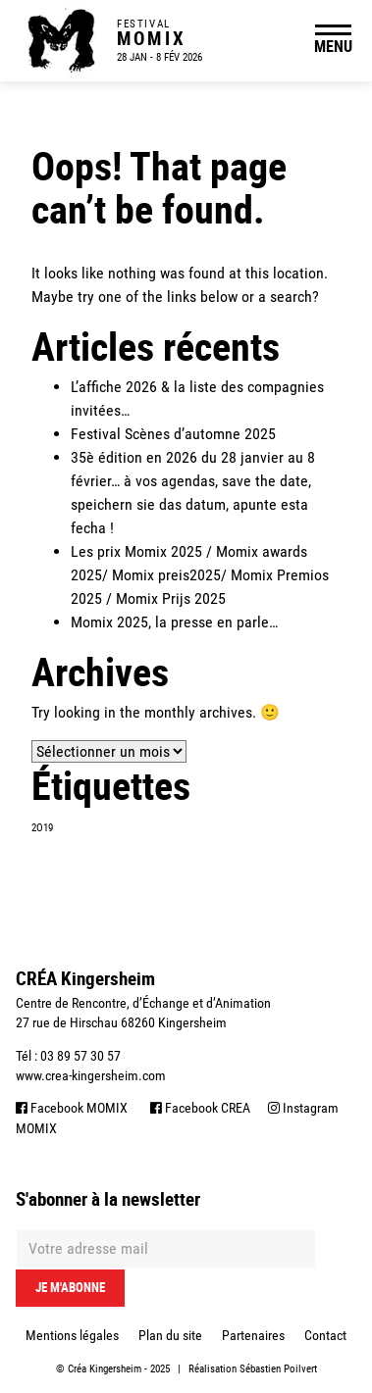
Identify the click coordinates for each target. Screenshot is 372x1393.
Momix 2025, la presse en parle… (174, 622)
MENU (333, 46)
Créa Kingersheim (104, 1369)
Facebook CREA (200, 1108)
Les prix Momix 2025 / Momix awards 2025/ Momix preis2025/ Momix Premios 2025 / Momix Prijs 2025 (200, 575)
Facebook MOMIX (72, 1108)
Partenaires (253, 1335)
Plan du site (170, 1335)
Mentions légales (72, 1335)
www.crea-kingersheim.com (91, 1075)
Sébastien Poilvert (278, 1369)
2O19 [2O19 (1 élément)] (42, 827)
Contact (325, 1335)
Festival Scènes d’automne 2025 (173, 433)
